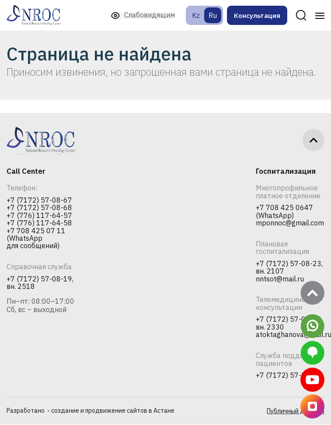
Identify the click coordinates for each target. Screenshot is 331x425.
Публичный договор (295, 411)
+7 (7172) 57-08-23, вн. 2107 (289, 267)
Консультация (256, 15)
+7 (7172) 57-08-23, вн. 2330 (289, 323)
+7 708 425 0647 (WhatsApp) (284, 211)
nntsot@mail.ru (280, 279)
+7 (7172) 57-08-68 (39, 208)
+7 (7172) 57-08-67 (39, 200)
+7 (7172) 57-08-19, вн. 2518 (40, 283)
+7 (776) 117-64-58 (39, 223)
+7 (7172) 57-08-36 (288, 376)
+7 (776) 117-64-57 (39, 216)
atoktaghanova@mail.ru (290, 335)
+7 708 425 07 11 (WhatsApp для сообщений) (36, 238)
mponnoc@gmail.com (290, 223)
